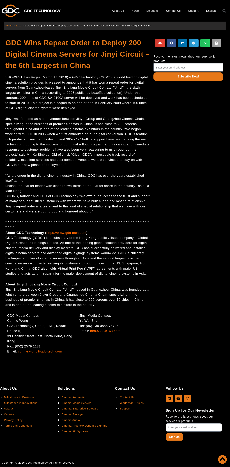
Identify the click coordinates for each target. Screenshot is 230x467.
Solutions (152, 10)
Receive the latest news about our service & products (184, 59)
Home (8, 25)
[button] (160, 43)
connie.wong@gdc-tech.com (40, 351)
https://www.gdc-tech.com (66, 233)
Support (193, 10)
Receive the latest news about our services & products (189, 418)
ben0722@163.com (105, 331)
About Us (118, 10)
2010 (19, 25)
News (135, 10)
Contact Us (173, 10)
